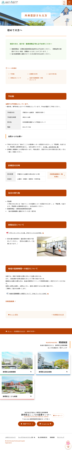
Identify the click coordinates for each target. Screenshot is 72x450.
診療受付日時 (33, 74)
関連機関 (52, 437)
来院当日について (15, 78)
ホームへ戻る (14, 315)
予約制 (12, 74)
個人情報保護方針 (42, 437)
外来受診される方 (58, 315)
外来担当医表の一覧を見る (56, 175)
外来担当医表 (10, 301)
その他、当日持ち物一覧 (51, 147)
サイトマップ (60, 437)
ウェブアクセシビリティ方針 (26, 437)
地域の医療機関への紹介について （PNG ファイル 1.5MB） (29, 294)
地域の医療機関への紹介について (36, 79)
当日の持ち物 (53, 74)
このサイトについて (10, 437)
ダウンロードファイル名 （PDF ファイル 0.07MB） (26, 233)
